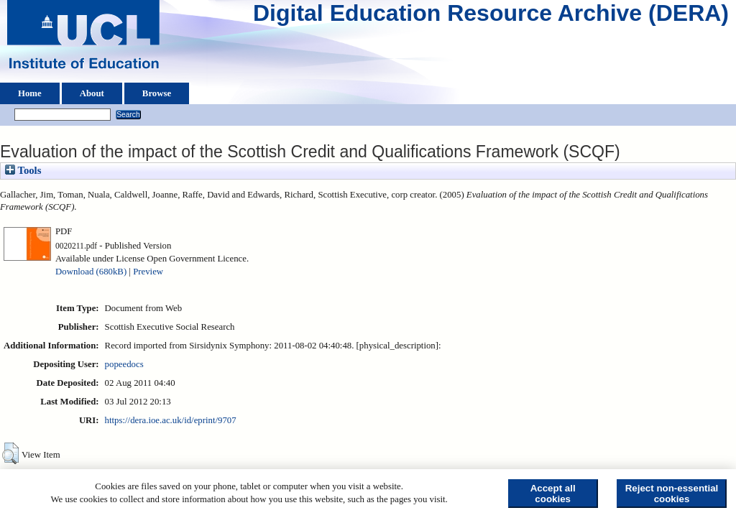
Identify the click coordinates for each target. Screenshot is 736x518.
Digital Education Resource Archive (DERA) (491, 16)
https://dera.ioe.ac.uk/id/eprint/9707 (170, 420)
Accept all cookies (553, 493)
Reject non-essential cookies (672, 493)
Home (30, 93)
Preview (148, 272)
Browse (156, 93)
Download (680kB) (90, 272)
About (92, 93)
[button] (10, 453)
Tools (23, 170)
